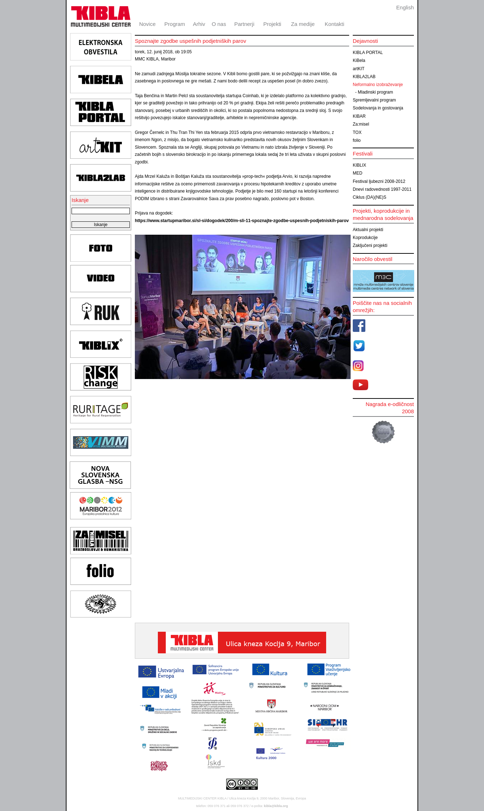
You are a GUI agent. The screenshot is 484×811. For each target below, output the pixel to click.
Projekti (272, 24)
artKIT (359, 68)
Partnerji (244, 24)
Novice (147, 24)
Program (174, 24)
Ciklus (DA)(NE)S (369, 197)
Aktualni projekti (368, 229)
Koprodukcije (365, 237)
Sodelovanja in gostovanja (378, 108)
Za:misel (361, 124)
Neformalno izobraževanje (378, 84)
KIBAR (359, 116)
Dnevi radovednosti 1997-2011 (382, 189)
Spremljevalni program (374, 100)
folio (357, 140)
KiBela (359, 60)
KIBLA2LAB (364, 76)
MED (357, 173)
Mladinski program (375, 92)
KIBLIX (359, 165)
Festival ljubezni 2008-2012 (379, 181)
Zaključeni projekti (370, 245)
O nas (219, 24)
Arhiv (199, 24)
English (405, 7)
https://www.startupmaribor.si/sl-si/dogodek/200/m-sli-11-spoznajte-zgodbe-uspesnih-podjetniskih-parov (242, 220)
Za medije (303, 24)
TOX (357, 132)
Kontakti (334, 24)
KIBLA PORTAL (368, 52)
